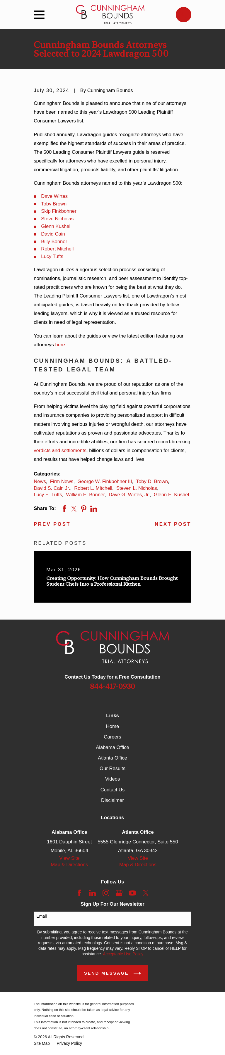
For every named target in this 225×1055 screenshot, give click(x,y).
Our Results (112, 768)
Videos (112, 779)
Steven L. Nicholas (136, 488)
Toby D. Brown (152, 481)
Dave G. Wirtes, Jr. (129, 494)
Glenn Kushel (55, 226)
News (40, 481)
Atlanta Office (112, 758)
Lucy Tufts (52, 256)
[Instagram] (106, 893)
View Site (69, 858)
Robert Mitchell (57, 249)
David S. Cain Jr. (52, 488)
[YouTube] (132, 893)
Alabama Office (112, 747)
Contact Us (112, 790)
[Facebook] (79, 893)
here (60, 344)
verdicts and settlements (60, 450)
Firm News (62, 481)
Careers (112, 737)
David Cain (53, 234)
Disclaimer (112, 800)
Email (42, 916)
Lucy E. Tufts (48, 494)
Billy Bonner (54, 241)
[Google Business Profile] (119, 893)
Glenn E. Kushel (171, 494)
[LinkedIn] (92, 893)
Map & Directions (69, 864)
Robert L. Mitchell (93, 488)
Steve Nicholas (57, 219)
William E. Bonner (85, 494)
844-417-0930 (112, 686)
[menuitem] (42, 1043)
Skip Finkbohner (58, 211)
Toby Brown (54, 204)
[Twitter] (145, 893)
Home (112, 726)
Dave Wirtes (54, 196)
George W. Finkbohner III (104, 481)
